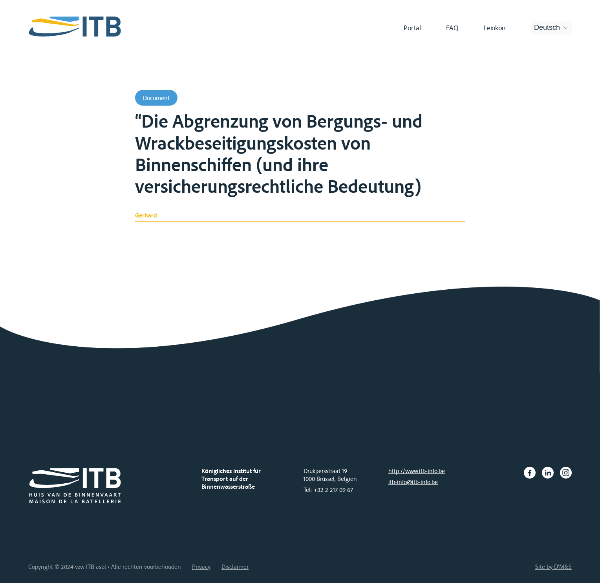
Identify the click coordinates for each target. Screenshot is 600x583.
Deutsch (547, 27)
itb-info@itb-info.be (413, 482)
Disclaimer (235, 566)
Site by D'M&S (553, 566)
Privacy (201, 566)
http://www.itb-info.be (416, 471)
